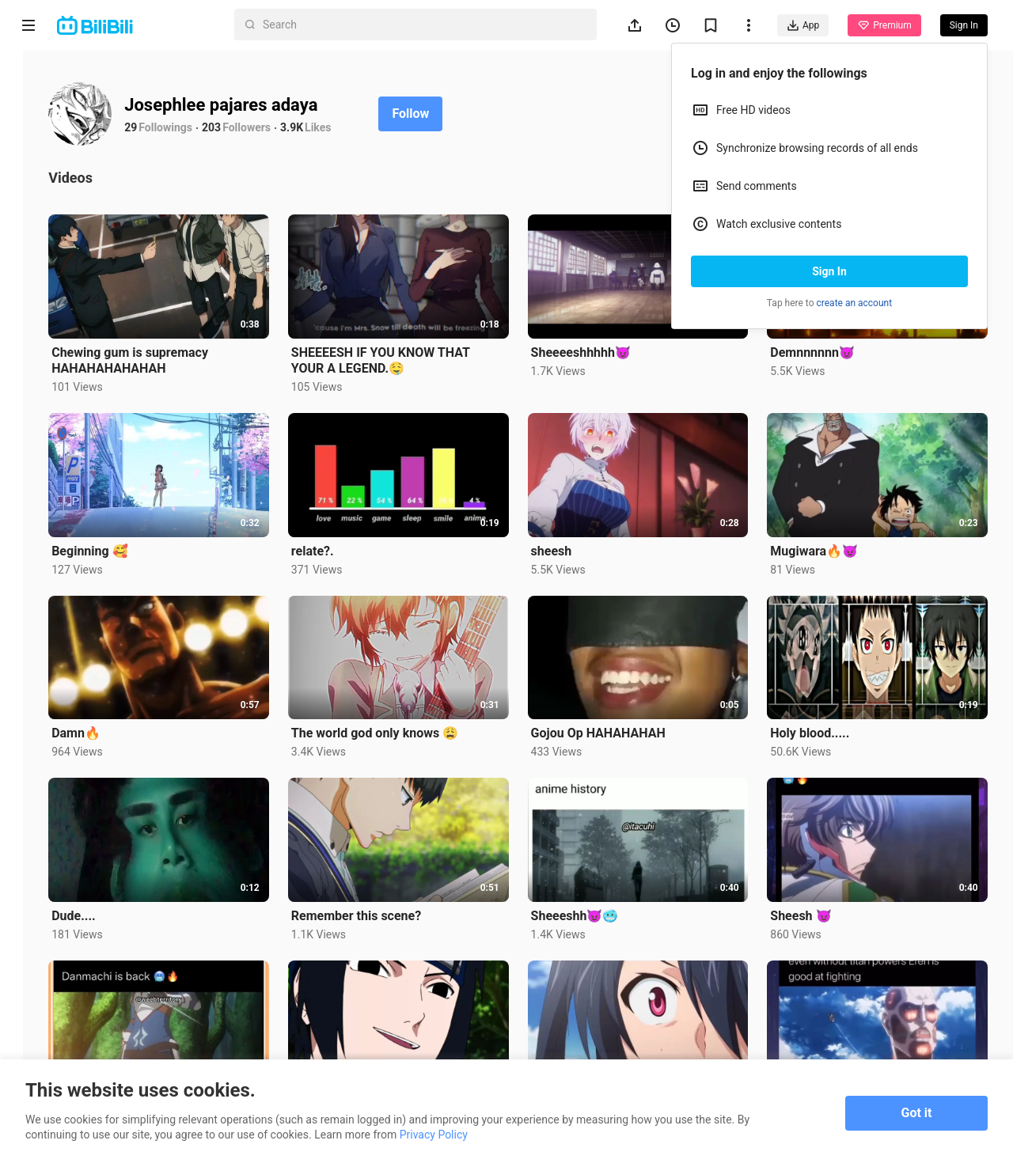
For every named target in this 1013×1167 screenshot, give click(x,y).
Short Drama (28, 207)
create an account (855, 303)
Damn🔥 (110, 718)
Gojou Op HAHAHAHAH (615, 718)
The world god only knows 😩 (400, 718)
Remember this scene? (381, 896)
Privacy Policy (434, 1134)
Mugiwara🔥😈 (823, 541)
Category (28, 333)
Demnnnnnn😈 (821, 347)
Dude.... (107, 896)
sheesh (568, 541)
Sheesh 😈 (809, 896)
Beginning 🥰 (123, 541)
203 (245, 127)
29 (164, 127)
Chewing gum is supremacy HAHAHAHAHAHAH (163, 355)
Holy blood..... (818, 718)
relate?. (338, 541)
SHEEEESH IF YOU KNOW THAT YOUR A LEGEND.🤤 (406, 355)
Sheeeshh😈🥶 (591, 896)
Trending (28, 273)
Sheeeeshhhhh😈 (597, 347)
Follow (444, 113)
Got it (916, 1112)
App (803, 25)
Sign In (829, 271)
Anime (28, 140)
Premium (884, 25)
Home (28, 80)
